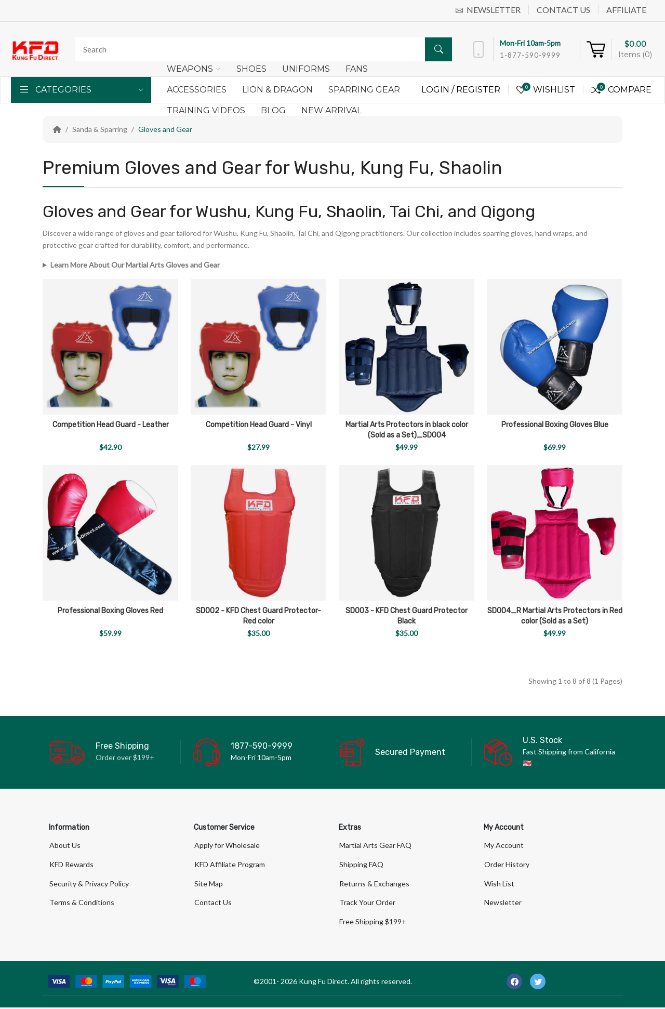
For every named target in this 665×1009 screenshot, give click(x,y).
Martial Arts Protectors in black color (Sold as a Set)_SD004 (406, 430)
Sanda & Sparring (99, 129)
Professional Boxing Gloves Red (110, 610)
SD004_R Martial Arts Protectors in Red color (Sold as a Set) (554, 616)
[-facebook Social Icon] (514, 983)
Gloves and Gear (165, 129)
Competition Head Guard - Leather (110, 424)
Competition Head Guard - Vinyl (259, 424)
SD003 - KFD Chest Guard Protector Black (406, 616)
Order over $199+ (125, 757)
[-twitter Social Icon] (538, 983)
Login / (438, 90)
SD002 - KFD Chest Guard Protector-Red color (258, 616)
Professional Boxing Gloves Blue (554, 424)
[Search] (261, 49)
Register (478, 90)
